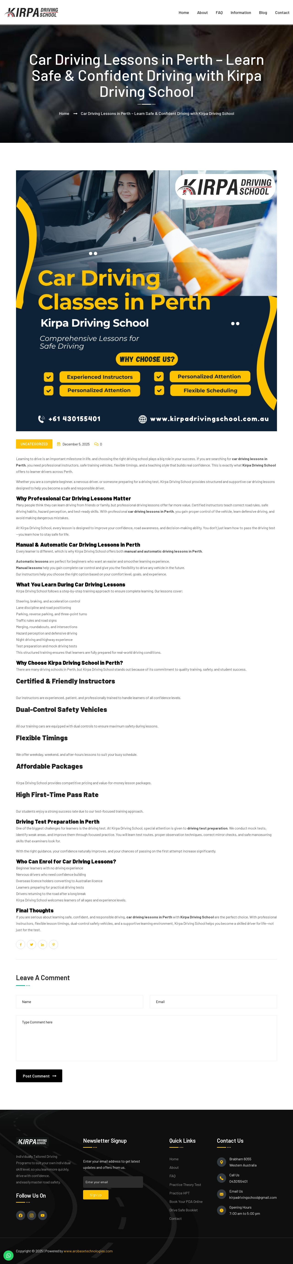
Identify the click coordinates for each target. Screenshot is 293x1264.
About (202, 12)
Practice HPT (179, 1193)
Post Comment (36, 1075)
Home (184, 12)
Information (241, 12)
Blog (263, 12)
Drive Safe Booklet (183, 1210)
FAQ (219, 12)
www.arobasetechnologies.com (88, 1251)
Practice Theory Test (185, 1184)
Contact (282, 12)
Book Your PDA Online (186, 1201)
